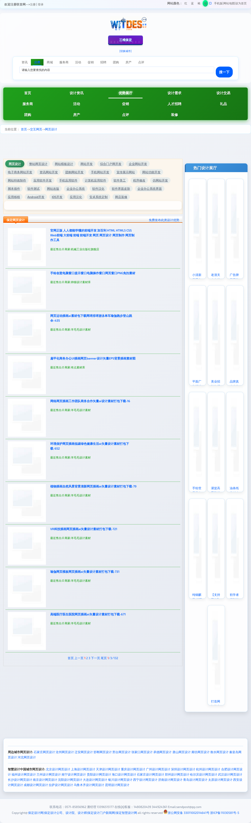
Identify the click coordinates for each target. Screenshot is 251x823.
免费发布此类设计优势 (164, 220)
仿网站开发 (160, 180)
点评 (125, 115)
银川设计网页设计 (120, 779)
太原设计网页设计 (220, 779)
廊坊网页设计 (200, 752)
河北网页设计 (27, 757)
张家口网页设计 (142, 752)
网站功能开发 (151, 172)
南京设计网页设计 (45, 779)
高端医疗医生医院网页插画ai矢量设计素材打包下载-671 (88, 614)
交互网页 (36, 129)
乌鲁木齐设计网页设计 (89, 785)
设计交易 (223, 93)
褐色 (198, 4)
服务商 (27, 104)
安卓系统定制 (98, 197)
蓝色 (192, 4)
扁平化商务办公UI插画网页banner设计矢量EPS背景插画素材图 (93, 358)
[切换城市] (125, 50)
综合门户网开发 (110, 164)
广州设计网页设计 (158, 769)
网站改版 (53, 188)
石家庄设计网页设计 (150, 774)
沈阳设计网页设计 (70, 779)
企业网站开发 (138, 164)
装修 (174, 115)
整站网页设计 (38, 164)
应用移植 (14, 197)
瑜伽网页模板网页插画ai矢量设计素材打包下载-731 (84, 571)
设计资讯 (77, 93)
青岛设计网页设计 (195, 779)
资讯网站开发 (49, 172)
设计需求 (174, 93)
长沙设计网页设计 (20, 779)
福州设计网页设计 (24, 774)
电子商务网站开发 (20, 172)
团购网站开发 (74, 172)
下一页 (95, 658)
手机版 (218, 3)
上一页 (79, 658)
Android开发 (35, 197)
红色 (185, 4)
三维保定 (125, 40)
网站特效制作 (17, 180)
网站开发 (86, 164)
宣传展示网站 (126, 172)
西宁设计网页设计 (145, 779)
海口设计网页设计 (124, 774)
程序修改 (139, 180)
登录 (41, 4)
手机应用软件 (68, 180)
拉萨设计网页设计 (61, 785)
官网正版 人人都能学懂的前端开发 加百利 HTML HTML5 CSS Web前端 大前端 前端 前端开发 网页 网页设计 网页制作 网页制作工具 (92, 235)
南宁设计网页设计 (74, 774)
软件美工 (120, 180)
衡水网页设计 (219, 752)
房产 (76, 115)
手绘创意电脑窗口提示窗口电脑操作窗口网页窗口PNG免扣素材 (92, 273)
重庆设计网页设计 (133, 769)
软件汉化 (98, 188)
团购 (27, 115)
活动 (76, 104)
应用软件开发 (42, 180)
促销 (125, 104)
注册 (33, 4)
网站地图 (229, 3)
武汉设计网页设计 (230, 774)
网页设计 (51, 129)
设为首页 (241, 3)
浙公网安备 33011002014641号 (186, 813)
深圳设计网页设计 (183, 769)
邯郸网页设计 (103, 752)
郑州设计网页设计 (177, 774)
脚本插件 (14, 188)
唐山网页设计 (181, 752)
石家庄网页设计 (44, 752)
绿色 (205, 4)
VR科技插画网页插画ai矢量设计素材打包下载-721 (83, 529)
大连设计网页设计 (95, 779)
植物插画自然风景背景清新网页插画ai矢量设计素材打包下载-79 (93, 486)
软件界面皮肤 (121, 188)
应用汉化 (76, 197)
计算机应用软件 (95, 180)
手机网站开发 (100, 172)
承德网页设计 (162, 752)
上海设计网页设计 (83, 769)
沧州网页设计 (65, 752)
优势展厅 (125, 93)
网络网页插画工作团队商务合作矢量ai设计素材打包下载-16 (90, 401)
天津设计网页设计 (108, 769)
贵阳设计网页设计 (99, 774)
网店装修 (121, 197)
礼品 (223, 104)
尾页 (104, 658)
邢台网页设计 (121, 752)
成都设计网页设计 (36, 785)
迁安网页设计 (84, 752)
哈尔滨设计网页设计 (203, 774)
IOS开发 (57, 197)
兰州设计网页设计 (49, 774)
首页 (27, 93)
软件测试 (33, 188)
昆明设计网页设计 (117, 785)
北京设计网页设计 (58, 769)
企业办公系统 (76, 188)
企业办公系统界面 (149, 188)
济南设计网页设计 (170, 779)
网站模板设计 (64, 164)
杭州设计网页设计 (208, 769)
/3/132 (112, 658)
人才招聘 (174, 104)
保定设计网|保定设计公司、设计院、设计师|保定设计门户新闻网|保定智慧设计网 (82, 813)
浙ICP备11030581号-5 (224, 813)
